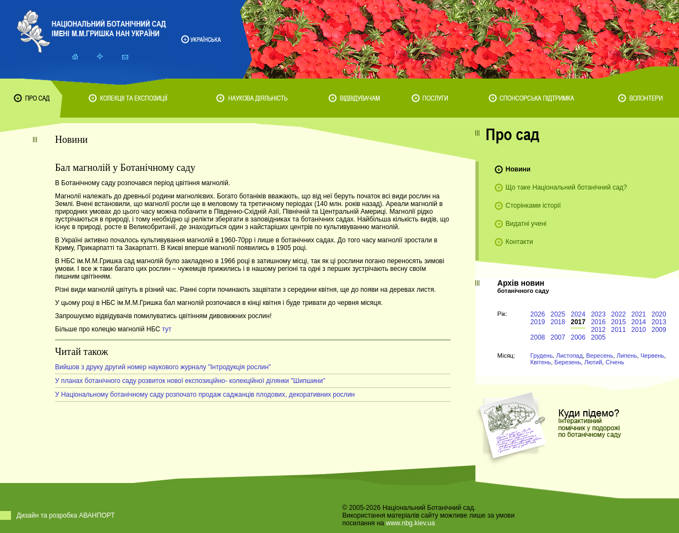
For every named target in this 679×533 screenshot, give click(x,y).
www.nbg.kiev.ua (410, 523)
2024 (578, 314)
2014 (638, 322)
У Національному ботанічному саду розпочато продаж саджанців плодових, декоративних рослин (205, 394)
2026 (537, 314)
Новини (518, 169)
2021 (638, 314)
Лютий (593, 362)
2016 (598, 322)
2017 (578, 322)
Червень (652, 355)
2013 (658, 322)
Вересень (599, 355)
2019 (537, 322)
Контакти (519, 242)
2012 (598, 330)
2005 (598, 337)
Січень (614, 362)
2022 (618, 314)
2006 (578, 337)
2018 (558, 322)
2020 (658, 314)
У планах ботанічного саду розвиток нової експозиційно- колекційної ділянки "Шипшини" (190, 381)
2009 (658, 330)
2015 (618, 322)
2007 (558, 337)
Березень (567, 362)
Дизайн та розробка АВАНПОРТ (66, 515)
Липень (627, 355)
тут (166, 329)
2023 (598, 314)
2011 (618, 330)
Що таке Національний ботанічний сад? (566, 187)
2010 (638, 330)
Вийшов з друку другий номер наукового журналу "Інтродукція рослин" (163, 367)
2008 (537, 337)
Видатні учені (526, 223)
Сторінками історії (533, 205)
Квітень (540, 362)
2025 (558, 314)
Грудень (541, 355)
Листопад (569, 355)
